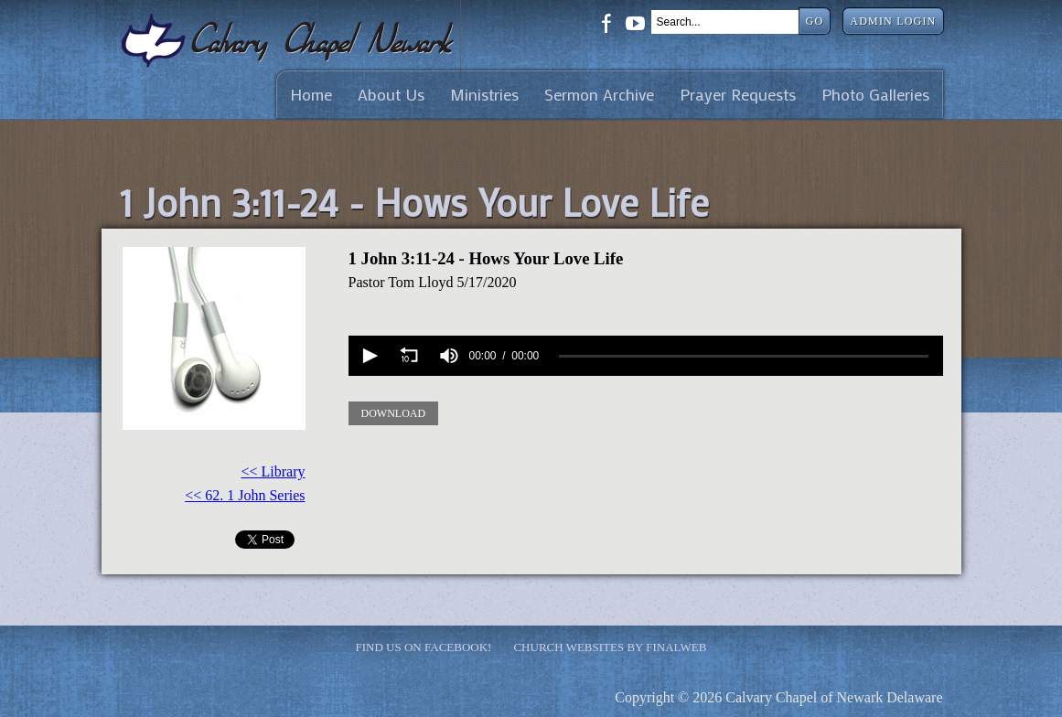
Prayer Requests (738, 94)
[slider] (743, 355)
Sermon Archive (599, 94)
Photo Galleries (875, 94)
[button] (369, 356)
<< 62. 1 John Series (245, 495)
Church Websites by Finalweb (609, 647)
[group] (449, 356)
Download (393, 413)
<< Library (273, 471)
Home (311, 94)
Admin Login (893, 21)
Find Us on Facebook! (424, 647)
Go (815, 21)
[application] (646, 356)
